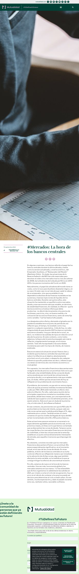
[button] (60, 7)
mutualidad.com (41, 2)
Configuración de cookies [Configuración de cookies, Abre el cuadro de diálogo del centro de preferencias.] (68, 562)
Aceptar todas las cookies (68, 551)
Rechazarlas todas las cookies (68, 556)
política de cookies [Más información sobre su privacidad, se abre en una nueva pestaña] (45, 568)
